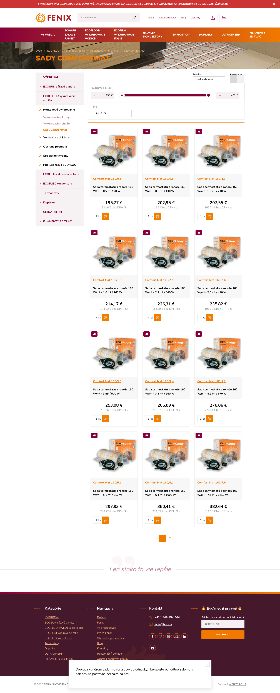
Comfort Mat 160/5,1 (107, 483)
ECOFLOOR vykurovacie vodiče (95, 34)
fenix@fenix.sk (163, 624)
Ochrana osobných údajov (112, 659)
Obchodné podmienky (110, 638)
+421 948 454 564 (167, 617)
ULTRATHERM (231, 34)
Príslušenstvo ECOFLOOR (60, 165)
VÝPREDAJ (48, 34)
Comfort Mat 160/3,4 (159, 381)
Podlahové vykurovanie (59, 110)
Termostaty (180, 34)
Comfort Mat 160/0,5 (107, 179)
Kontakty (195, 17)
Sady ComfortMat (55, 130)
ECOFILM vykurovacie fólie (124, 34)
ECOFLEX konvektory (152, 35)
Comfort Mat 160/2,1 (159, 280)
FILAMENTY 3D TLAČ (257, 35)
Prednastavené (204, 79)
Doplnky (206, 34)
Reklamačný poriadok (110, 654)
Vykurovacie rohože (56, 124)
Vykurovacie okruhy (56, 117)
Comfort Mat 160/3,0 (107, 381)
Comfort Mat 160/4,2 (211, 381)
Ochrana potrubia (55, 147)
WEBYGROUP (237, 684)
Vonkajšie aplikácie (56, 137)
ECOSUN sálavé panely (70, 34)
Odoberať (223, 634)
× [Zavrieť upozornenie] (274, 4)
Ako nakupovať (167, 17)
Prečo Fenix (104, 633)
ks (99, 216)
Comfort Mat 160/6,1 (159, 483)
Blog (183, 17)
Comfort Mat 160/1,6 (107, 280)
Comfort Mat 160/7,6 (211, 483)
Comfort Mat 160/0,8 (159, 179)
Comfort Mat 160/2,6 (211, 280)
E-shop (101, 617)
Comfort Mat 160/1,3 (211, 179)
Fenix (151, 17)
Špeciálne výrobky (55, 156)
